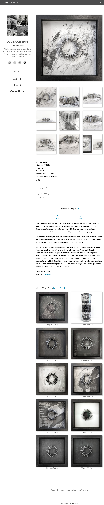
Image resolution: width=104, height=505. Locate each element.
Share (41, 198)
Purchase (43, 193)
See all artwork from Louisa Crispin (69, 490)
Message (17, 71)
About (17, 85)
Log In (100, 2)
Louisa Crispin (17, 41)
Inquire (42, 189)
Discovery (14, 2)
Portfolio (17, 79)
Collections (17, 91)
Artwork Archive (73, 503)
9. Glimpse (47, 274)
